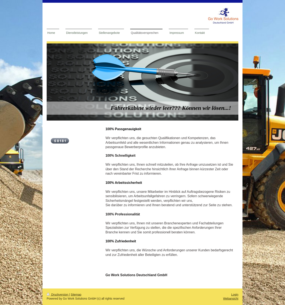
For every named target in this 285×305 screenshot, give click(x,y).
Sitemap (76, 294)
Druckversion (58, 294)
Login (234, 294)
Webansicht (230, 298)
